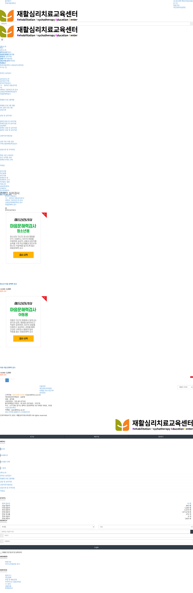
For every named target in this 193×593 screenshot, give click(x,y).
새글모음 (8, 586)
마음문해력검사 (5, 94)
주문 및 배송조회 (11, 580)
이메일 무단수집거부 (46, 391)
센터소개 (3, 46)
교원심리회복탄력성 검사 (13, 202)
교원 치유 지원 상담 (7, 141)
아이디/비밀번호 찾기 (12, 564)
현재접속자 (9, 588)
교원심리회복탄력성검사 (8, 92)
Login (96, 547)
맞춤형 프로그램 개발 (7, 105)
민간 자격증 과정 (6, 157)
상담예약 (3, 126)
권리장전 (42, 393)
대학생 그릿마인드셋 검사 (9, 90)
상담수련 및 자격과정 (7, 150)
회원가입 (176, 5)
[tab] (96, 473)
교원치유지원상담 (6, 136)
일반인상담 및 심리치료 (8, 121)
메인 (1, 48)
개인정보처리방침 (45, 388)
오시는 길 (3, 67)
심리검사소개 (4, 79)
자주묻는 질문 (5, 182)
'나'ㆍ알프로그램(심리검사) (14, 198)
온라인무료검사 (5, 83)
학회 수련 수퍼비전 (6, 155)
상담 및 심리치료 (6, 116)
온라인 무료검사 (10, 196)
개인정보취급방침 (179, 7)
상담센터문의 (4, 186)
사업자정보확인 (10, 408)
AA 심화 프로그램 (6, 108)
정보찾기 (160, 437)
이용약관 (42, 386)
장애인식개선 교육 (6, 160)
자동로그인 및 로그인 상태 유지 (11, 552)
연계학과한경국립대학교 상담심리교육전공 (11, 64)
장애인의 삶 (4, 178)
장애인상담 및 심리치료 (8, 123)
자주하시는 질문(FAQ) (13, 582)
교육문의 (3, 188)
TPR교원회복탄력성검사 (8, 144)
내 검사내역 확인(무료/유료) (183, 1)
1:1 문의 (8, 584)
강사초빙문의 (4, 190)
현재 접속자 (6, 503)
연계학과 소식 (5, 180)
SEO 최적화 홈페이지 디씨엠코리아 (17, 412)
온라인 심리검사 (5, 73)
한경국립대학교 (10, 3)
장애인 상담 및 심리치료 (8, 128)
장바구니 (8, 575)
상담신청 (3, 110)
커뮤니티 (3, 184)
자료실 (2, 165)
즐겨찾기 (8, 1)
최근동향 (3, 173)
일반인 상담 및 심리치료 (8, 130)
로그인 (175, 3)
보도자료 (3, 175)
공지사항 (3, 171)
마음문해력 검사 (10, 205)
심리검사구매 (4, 81)
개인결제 (8, 577)
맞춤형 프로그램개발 (7, 100)
